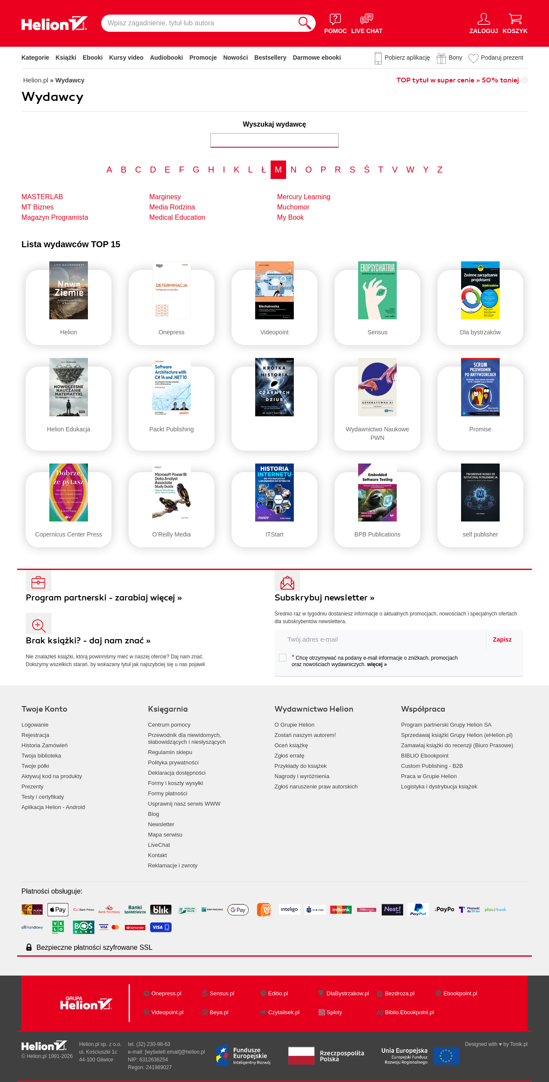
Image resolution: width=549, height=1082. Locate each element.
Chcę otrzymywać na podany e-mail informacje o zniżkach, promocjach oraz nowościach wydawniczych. (368, 660)
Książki (66, 57)
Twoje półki (35, 766)
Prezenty (32, 786)
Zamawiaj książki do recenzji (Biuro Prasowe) (457, 745)
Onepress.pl (166, 993)
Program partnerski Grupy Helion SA (446, 724)
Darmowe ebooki (317, 57)
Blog (153, 814)
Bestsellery (270, 57)
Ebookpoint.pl (460, 993)
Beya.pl (219, 1012)
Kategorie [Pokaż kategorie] (35, 57)
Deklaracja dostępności (176, 773)
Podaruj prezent (502, 57)
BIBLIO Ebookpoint (425, 755)
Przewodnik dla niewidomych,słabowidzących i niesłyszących (187, 738)
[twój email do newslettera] (381, 639)
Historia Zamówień (44, 745)
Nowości (235, 57)
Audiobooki (166, 57)
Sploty (334, 1012)
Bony (455, 57)
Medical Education (177, 217)
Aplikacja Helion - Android (53, 807)
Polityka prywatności (173, 762)
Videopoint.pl (167, 1012)
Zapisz (502, 639)
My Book (290, 217)
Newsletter (161, 824)
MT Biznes (37, 207)
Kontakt (157, 855)
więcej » (377, 664)
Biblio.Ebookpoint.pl (409, 1012)
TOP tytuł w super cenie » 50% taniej (457, 80)
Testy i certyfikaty (42, 797)
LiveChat (159, 845)
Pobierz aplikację (407, 57)
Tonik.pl (519, 1044)
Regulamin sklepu (170, 752)
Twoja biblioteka (41, 755)
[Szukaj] (305, 23)
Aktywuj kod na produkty (51, 776)
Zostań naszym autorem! (305, 735)
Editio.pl (278, 993)
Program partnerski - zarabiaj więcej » (104, 597)
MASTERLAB (42, 196)
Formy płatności (167, 793)
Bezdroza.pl (400, 993)
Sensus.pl (222, 993)
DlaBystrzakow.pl (348, 993)
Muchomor (293, 207)
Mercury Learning (304, 196)
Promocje (203, 57)
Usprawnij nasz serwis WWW (184, 803)
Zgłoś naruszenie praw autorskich (316, 786)
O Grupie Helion (294, 724)
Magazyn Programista (54, 217)
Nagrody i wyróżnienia (301, 776)
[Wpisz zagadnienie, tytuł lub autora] (197, 23)
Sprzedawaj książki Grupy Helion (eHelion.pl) (457, 735)
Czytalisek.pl (283, 1012)
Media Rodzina (172, 207)
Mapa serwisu (165, 834)
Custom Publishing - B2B (432, 766)
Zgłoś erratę (289, 755)
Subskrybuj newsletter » (324, 597)
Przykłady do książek (300, 766)
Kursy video (126, 57)
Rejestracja (35, 735)
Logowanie (34, 724)
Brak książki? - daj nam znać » (88, 640)
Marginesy (165, 196)
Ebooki (93, 57)
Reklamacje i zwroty (173, 865)
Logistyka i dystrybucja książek (439, 786)
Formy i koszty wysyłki (175, 783)
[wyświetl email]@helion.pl (175, 1052)
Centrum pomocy (169, 724)
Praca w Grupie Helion (429, 776)
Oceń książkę (291, 745)
